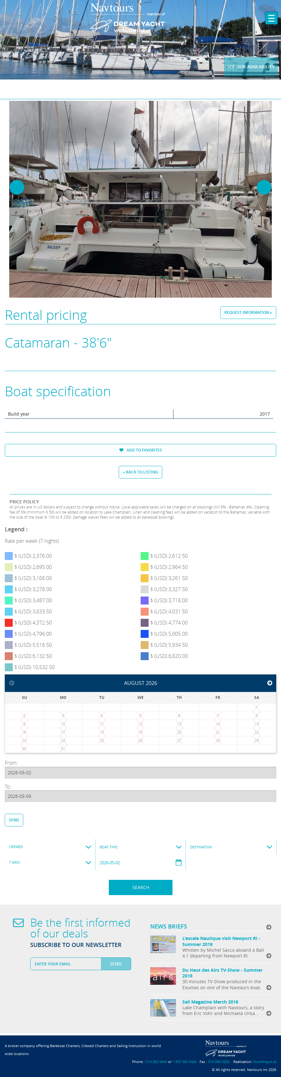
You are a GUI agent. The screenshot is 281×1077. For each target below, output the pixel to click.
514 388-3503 (218, 1061)
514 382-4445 (156, 1061)
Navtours (140, 17)
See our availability (251, 67)
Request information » (248, 312)
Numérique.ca (264, 1061)
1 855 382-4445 (184, 1061)
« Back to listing (140, 472)
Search (140, 887)
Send (14, 820)
